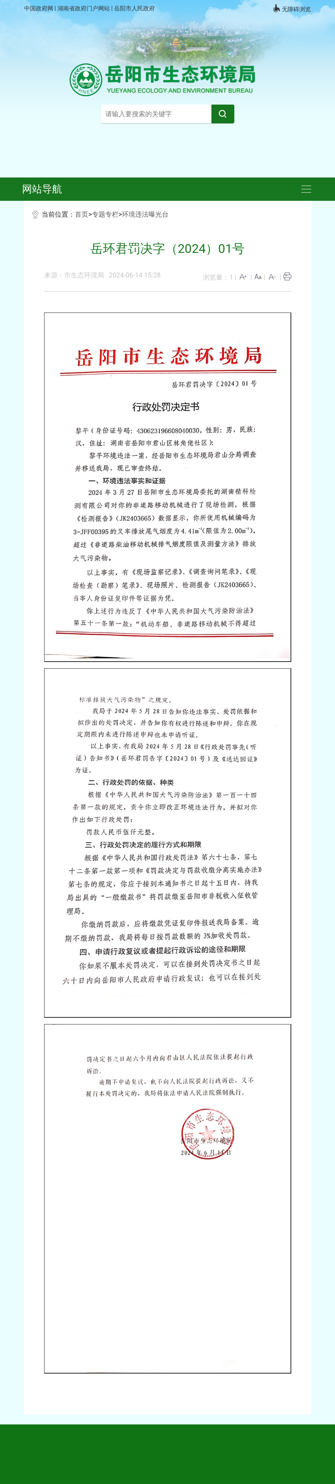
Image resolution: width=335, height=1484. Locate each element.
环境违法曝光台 (145, 214)
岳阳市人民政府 (134, 8)
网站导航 (42, 189)
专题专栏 (105, 214)
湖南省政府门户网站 (84, 8)
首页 (81, 214)
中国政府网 (39, 8)
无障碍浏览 (292, 8)
